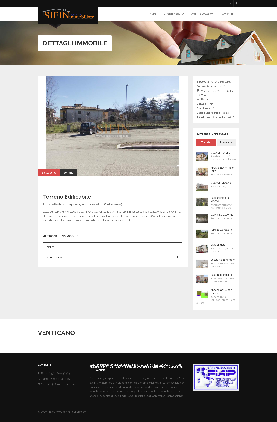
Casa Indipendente (221, 274)
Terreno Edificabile (221, 229)
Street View (54, 275)
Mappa (50, 264)
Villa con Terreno (220, 152)
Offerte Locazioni (202, 14)
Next (180, 168)
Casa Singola (218, 244)
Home (153, 14)
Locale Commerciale (223, 259)
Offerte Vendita (174, 14)
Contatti (227, 14)
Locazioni (226, 142)
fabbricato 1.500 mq (222, 214)
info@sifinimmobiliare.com (62, 384)
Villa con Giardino (221, 182)
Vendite (206, 142)
